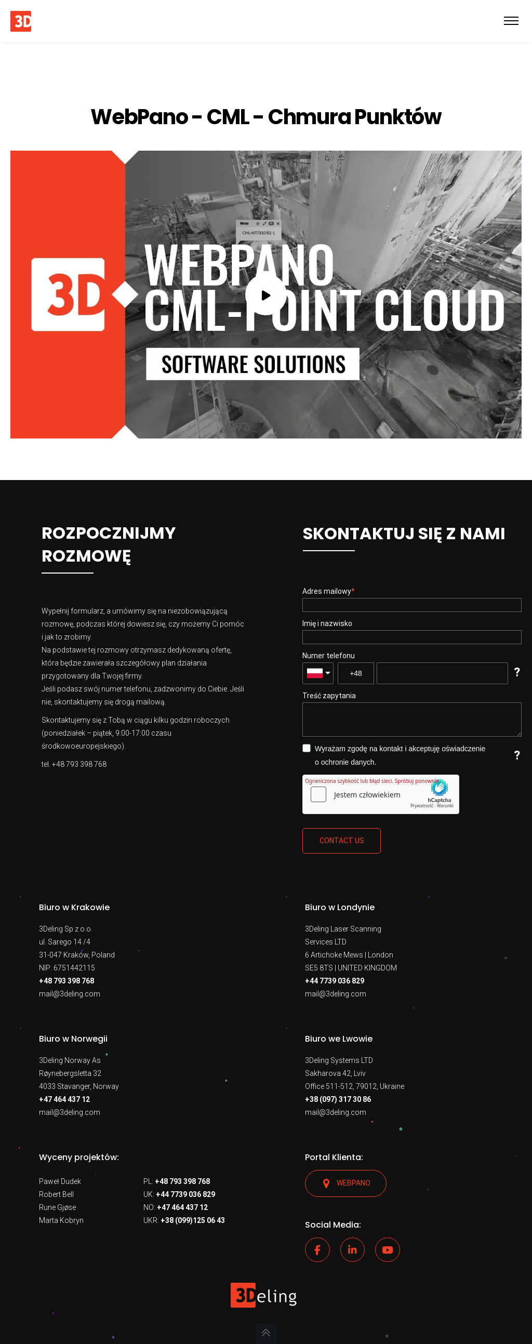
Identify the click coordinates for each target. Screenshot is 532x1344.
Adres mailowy (326, 591)
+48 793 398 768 (66, 981)
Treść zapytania (329, 695)
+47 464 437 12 (64, 1099)
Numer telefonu (328, 655)
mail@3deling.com (69, 994)
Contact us (342, 840)
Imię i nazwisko (327, 623)
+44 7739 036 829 (334, 981)
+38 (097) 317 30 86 (338, 1099)
